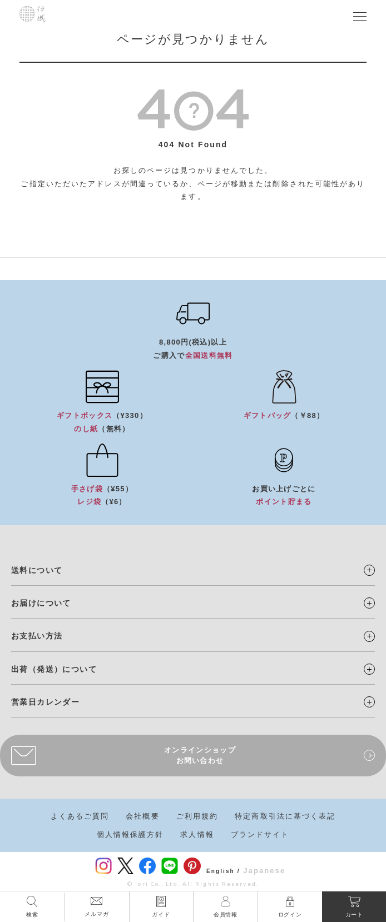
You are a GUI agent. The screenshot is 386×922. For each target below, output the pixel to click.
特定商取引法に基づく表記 (285, 816)
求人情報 (197, 834)
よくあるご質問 (80, 816)
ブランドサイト (260, 834)
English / (223, 871)
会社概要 (142, 816)
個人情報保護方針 (130, 834)
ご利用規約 (197, 816)
